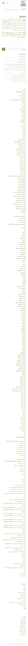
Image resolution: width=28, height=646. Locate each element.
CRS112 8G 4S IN (21, 194)
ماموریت (24, 554)
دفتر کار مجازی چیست (22, 59)
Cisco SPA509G (22, 184)
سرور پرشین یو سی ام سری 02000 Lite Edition (14, 513)
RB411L (24, 321)
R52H (24, 278)
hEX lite (24, 232)
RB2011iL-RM (22, 299)
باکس (24, 457)
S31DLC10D (23, 379)
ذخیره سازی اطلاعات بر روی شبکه (18, 602)
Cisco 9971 (23, 174)
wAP (25, 435)
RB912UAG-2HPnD (21, 361)
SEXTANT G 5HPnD (21, 387)
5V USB (24, 104)
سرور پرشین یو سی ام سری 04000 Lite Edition (14, 519)
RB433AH (23, 327)
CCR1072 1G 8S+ (21, 156)
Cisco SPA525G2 (21, 190)
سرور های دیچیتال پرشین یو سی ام (17, 499)
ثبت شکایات (23, 469)
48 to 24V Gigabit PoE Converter (17, 100)
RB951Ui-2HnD (22, 369)
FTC (25, 214)
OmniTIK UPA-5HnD (21, 258)
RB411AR (23, 317)
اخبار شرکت (23, 443)
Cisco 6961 (23, 162)
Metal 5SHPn (22, 244)
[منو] (4, 3)
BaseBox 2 (23, 120)
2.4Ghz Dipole (22, 96)
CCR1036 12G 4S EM (21, 150)
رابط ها (24, 483)
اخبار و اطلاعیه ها (21, 447)
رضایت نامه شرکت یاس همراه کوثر (17, 491)
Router (5, 22)
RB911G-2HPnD (22, 355)
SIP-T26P (23, 397)
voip (25, 433)
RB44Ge (24, 335)
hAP (25, 226)
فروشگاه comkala (21, 541)
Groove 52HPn (22, 218)
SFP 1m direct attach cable (19, 389)
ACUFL (24, 118)
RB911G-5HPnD (22, 359)
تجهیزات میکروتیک (21, 459)
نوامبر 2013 (23, 629)
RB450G (24, 339)
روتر (8, 22)
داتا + (24, 477)
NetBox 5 (23, 250)
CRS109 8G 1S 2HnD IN (20, 192)
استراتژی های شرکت (21, 451)
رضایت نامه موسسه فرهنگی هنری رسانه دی (15, 493)
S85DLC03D (23, 383)
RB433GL (23, 329)
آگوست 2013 (22, 631)
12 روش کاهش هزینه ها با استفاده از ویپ (19, 75)
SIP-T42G (23, 407)
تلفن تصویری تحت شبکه (20, 465)
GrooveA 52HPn (22, 220)
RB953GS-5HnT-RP (21, 371)
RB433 (24, 325)
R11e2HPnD (23, 274)
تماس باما (23, 467)
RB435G (24, 333)
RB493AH (23, 341)
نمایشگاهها (23, 566)
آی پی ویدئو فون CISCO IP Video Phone (16, 441)
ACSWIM (24, 116)
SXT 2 (24, 413)
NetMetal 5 (23, 252)
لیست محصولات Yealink (20, 550)
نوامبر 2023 (23, 619)
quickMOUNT (23, 268)
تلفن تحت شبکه (22, 463)
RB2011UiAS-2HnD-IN (20, 303)
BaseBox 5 (23, 122)
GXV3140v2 (23, 222)
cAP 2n (24, 138)
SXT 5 (24, 415)
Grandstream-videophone (19, 216)
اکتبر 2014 (23, 625)
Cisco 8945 (23, 172)
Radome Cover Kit (21, 286)
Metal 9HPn (23, 246)
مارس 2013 (23, 635)
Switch (23, 20)
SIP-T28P (23, 399)
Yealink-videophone (21, 437)
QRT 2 (24, 262)
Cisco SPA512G (22, 186)
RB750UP (23, 349)
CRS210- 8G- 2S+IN (21, 202)
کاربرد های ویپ (23, 73)
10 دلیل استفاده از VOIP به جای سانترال (19, 81)
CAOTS (24, 134)
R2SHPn (24, 276)
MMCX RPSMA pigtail (20, 248)
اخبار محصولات (22, 445)
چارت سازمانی (22, 574)
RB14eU (24, 293)
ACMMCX (23, 112)
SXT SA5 (23, 425)
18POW (24, 94)
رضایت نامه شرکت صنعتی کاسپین (17, 487)
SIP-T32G (23, 401)
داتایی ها (23, 479)
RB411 (24, 313)
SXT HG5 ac (23, 419)
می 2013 (24, 633)
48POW (24, 102)
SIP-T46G (23, 409)
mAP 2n (24, 240)
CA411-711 (23, 126)
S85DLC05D (23, 385)
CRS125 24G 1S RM (21, 200)
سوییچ (24, 8)
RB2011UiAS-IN (22, 305)
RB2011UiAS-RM (22, 307)
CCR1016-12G (22, 146)
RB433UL (24, 331)
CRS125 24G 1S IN (21, 198)
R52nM (24, 282)
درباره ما (24, 481)
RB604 (24, 347)
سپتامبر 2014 (22, 627)
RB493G (24, 343)
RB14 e (24, 291)
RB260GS (23, 309)
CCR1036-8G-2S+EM (21, 154)
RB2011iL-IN (23, 297)
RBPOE (24, 375)
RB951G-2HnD (22, 367)
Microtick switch (10, 34)
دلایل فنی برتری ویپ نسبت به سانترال (19, 78)
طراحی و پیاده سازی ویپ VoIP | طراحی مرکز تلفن (14, 539)
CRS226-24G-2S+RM (21, 208)
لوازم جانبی (23, 546)
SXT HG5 (23, 417)
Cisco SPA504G (22, 182)
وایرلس (24, 572)
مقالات (24, 562)
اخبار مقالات (23, 596)
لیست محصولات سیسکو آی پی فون (17, 552)
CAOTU (24, 136)
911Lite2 (24, 106)
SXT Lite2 (23, 421)
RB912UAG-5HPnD (21, 363)
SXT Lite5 (23, 423)
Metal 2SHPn (22, 242)
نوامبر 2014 (23, 623)
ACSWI (24, 114)
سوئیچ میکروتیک (17, 34)
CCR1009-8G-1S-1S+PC (20, 142)
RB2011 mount (22, 295)
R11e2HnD (23, 272)
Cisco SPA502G (22, 180)
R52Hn (24, 280)
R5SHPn (24, 284)
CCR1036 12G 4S (21, 148)
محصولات (23, 556)
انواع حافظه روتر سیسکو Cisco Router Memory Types (17, 66)
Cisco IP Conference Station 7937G (17, 176)
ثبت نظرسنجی (22, 471)
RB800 (24, 351)
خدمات (24, 475)
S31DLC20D (23, 381)
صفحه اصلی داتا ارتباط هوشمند (18, 537)
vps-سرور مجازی (22, 592)
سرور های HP (22, 604)
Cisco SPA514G (22, 188)
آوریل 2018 (23, 621)
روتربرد (24, 497)
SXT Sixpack (23, 429)
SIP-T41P (23, 405)
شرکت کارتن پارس (21, 535)
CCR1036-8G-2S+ (21, 152)
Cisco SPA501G (22, 178)
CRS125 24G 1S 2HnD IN (20, 196)
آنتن (25, 439)
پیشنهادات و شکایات (22, 56)
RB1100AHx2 (23, 288)
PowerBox (23, 260)
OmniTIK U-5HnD (22, 256)
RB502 (24, 345)
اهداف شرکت (22, 455)
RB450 (24, 337)
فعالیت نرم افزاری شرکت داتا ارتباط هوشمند (15, 543)
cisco (24, 586)
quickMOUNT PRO (21, 270)
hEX (25, 230)
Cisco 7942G (23, 164)
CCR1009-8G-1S (22, 140)
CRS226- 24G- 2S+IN (20, 206)
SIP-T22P (23, 395)
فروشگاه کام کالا (22, 32)
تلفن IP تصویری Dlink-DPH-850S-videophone (15, 461)
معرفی (24, 560)
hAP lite (24, 228)
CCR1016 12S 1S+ (21, 144)
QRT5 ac (24, 266)
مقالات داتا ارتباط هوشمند (19, 564)
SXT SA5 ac (23, 427)
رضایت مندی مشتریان (20, 485)
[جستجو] (7, 3)
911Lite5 (24, 108)
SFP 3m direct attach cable (19, 391)
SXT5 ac (24, 431)
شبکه (24, 606)
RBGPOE (24, 373)
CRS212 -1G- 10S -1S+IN (19, 204)
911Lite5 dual (22, 110)
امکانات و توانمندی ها (20, 453)
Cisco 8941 (23, 170)
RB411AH (23, 315)
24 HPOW (23, 98)
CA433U (24, 128)
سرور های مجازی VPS (20, 501)
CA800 (24, 132)
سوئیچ (24, 19)
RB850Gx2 (23, 353)
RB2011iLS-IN (22, 301)
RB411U (24, 323)
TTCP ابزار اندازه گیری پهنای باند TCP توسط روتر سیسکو (16, 64)
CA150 (24, 124)
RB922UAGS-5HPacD (21, 365)
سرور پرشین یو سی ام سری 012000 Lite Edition (14, 507)
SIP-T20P (23, 393)
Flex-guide (23, 212)
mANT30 (24, 236)
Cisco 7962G (23, 168)
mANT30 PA (23, 238)
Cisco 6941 (23, 158)
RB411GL (23, 319)
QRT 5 (24, 264)
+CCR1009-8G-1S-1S (20, 92)
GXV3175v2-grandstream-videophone (16, 224)
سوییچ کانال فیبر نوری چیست (21, 61)
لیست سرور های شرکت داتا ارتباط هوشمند (15, 548)
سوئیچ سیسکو (9, 32)
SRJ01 (24, 411)
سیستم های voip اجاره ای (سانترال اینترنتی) (15, 533)
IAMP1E (24, 234)
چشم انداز (23, 576)
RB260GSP (23, 311)
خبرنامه (24, 473)
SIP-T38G (23, 403)
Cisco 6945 (23, 160)
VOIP (24, 588)
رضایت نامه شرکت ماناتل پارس (18, 489)
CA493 (24, 130)
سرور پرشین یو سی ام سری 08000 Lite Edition (14, 525)
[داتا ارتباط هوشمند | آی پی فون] (16, 3)
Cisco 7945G (23, 166)
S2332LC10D (23, 377)
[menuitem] (7, 3)
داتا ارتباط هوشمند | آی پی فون (15, 644)
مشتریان (24, 558)
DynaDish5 (23, 210)
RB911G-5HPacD (22, 357)
